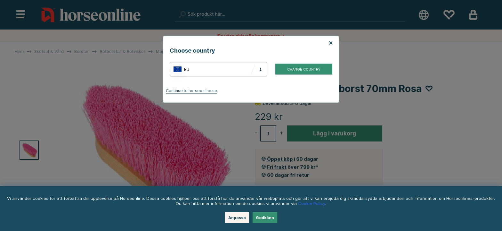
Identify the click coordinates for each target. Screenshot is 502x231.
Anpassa (237, 217)
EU (186, 69)
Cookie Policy (311, 203)
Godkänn (265, 217)
